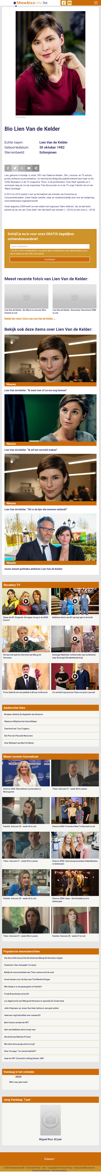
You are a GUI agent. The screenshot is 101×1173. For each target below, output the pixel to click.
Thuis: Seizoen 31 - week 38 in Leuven (20, 936)
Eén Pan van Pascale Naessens (18, 736)
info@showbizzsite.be (84, 1168)
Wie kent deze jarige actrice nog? (19, 1044)
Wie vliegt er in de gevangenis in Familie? (23, 987)
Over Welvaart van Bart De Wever (19, 743)
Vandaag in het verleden (18, 1072)
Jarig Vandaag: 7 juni (16, 1099)
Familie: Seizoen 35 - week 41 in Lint (68, 936)
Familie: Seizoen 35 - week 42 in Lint (19, 898)
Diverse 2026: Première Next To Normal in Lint (73, 826)
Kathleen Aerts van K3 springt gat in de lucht (72, 617)
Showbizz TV (11, 585)
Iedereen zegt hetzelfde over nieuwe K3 (22, 1015)
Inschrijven (50, 259)
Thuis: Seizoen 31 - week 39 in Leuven (20, 861)
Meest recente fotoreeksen (20, 756)
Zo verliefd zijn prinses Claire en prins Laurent (73, 692)
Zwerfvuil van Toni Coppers (16, 729)
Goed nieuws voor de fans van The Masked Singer (27, 979)
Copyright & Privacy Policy (60, 1168)
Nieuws (11, 384)
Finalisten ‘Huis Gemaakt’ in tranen (20, 965)
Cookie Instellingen (41, 1171)
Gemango (62, 1171)
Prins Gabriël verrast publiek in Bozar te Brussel (25, 692)
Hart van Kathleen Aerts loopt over (20, 1029)
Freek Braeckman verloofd (16, 994)
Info (44, 1168)
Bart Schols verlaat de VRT (16, 1022)
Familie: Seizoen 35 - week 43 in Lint (19, 826)
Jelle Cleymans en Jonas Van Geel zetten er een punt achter (31, 1008)
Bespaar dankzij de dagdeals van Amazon (23, 714)
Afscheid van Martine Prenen (17, 1037)
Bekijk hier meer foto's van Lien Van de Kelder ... (29, 318)
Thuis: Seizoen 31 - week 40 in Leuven (69, 789)
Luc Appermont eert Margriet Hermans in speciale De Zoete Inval (34, 1001)
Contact (50, 1159)
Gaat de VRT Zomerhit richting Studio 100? (24, 1058)
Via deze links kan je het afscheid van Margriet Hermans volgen (33, 958)
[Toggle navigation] (96, 3)
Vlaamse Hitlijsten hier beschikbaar (20, 721)
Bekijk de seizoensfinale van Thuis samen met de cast (29, 972)
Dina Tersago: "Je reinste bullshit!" (20, 1051)
